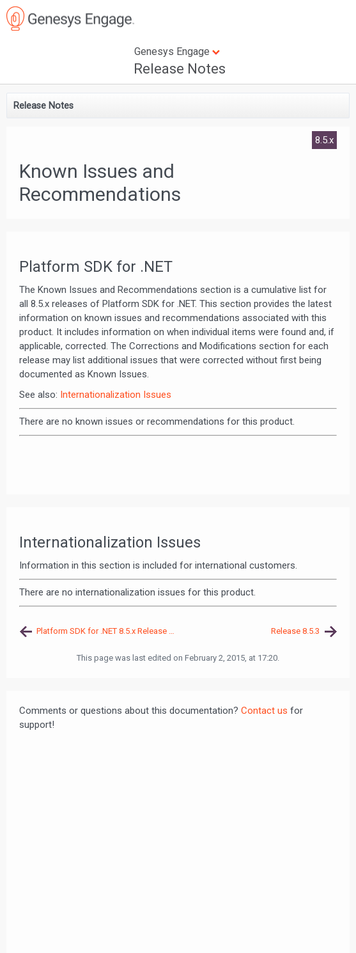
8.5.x (324, 140)
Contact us (264, 710)
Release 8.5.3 (295, 631)
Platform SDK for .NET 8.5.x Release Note (107, 631)
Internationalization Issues (115, 394)
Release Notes (180, 69)
